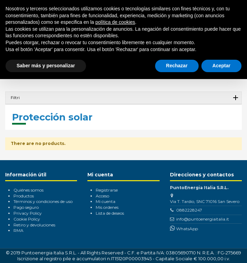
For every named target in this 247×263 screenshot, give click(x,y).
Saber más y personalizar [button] (46, 65)
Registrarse (107, 190)
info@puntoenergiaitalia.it (202, 219)
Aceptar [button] (221, 65)
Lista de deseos (110, 213)
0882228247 (189, 210)
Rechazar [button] (177, 65)
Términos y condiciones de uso (43, 201)
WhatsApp (187, 228)
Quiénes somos (28, 190)
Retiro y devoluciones (34, 224)
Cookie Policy (26, 219)
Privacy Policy (27, 213)
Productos (23, 195)
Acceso (102, 195)
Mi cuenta (105, 201)
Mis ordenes (107, 207)
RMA (18, 230)
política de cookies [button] (115, 22)
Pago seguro (26, 207)
